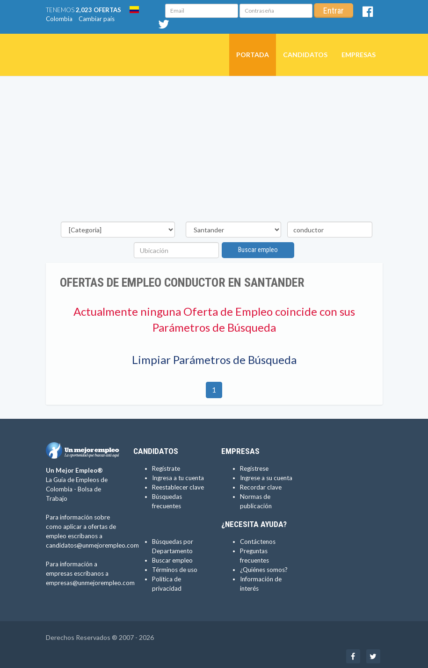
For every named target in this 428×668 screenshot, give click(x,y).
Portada (252, 55)
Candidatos (305, 55)
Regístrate (166, 468)
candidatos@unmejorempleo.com (92, 545)
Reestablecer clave (178, 487)
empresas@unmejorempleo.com (90, 582)
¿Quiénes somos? (264, 569)
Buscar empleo (258, 249)
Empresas (358, 55)
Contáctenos (258, 541)
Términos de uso (174, 569)
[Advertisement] (214, 151)
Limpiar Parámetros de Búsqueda (214, 359)
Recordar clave (261, 487)
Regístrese (254, 468)
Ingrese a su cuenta (266, 478)
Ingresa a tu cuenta (178, 478)
